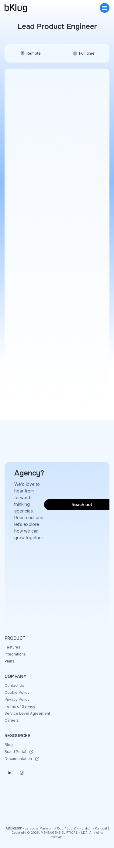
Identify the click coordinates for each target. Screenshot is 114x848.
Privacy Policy (17, 699)
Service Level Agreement (27, 713)
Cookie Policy (17, 692)
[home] (23, 8)
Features (12, 647)
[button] (104, 8)
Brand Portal (15, 751)
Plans (9, 661)
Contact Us (14, 685)
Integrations (15, 654)
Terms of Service (20, 706)
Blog (9, 744)
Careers (12, 720)
